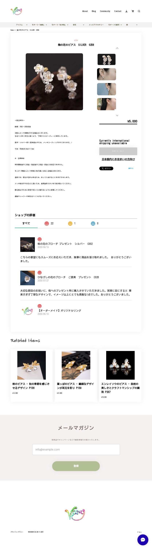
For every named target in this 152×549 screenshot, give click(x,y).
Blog (94, 11)
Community (105, 11)
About (85, 11)
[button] (117, 48)
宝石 (74, 25)
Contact (117, 11)
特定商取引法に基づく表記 (35, 532)
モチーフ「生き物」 (59, 25)
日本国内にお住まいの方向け (118, 159)
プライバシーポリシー (17, 532)
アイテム (19, 25)
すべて (26, 223)
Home (12, 30)
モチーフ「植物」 (38, 25)
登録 (76, 466)
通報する (130, 168)
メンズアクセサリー (96, 25)
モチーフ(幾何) (114, 25)
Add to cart (118, 151)
